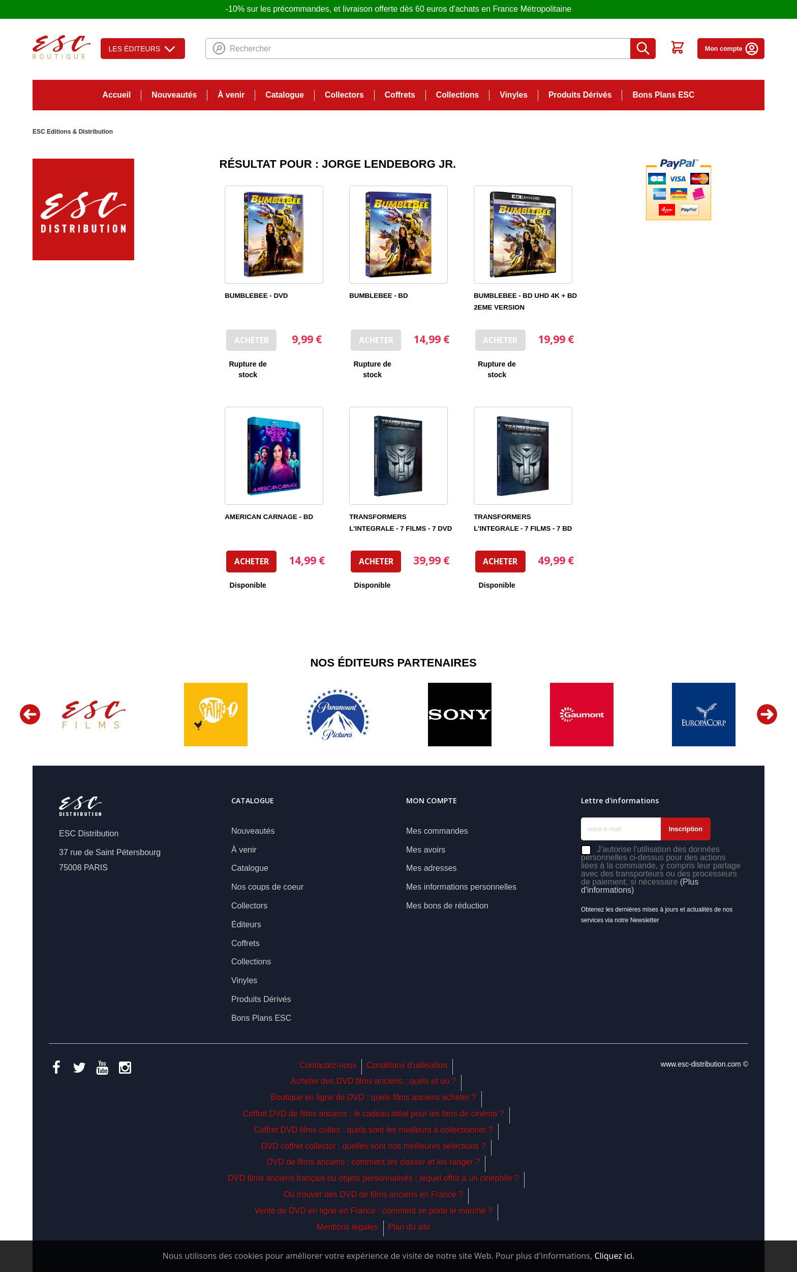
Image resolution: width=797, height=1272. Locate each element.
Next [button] (767, 714)
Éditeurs (246, 924)
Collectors (344, 94)
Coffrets (400, 94)
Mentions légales (347, 1227)
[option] (94, 714)
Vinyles (514, 94)
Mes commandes (437, 831)
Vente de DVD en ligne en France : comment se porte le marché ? (374, 1210)
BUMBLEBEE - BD (378, 295)
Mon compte (732, 48)
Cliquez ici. (614, 1255)
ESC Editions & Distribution (73, 131)
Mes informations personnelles (461, 887)
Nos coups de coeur (267, 887)
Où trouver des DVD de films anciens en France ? (373, 1194)
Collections (457, 94)
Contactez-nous (327, 1065)
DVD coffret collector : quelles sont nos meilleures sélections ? (373, 1146)
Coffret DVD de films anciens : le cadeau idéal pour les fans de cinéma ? (373, 1113)
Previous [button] (30, 714)
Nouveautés (174, 94)
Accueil (117, 94)
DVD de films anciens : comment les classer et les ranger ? (373, 1162)
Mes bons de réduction (447, 905)
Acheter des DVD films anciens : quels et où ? (373, 1081)
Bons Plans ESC (663, 94)
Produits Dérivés (580, 94)
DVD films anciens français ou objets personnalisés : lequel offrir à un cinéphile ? (373, 1178)
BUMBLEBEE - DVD (256, 295)
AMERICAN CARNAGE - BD (269, 517)
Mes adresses (431, 868)
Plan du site (409, 1227)
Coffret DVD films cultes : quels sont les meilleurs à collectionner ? (373, 1130)
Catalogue (284, 94)
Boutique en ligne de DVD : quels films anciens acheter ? (373, 1097)
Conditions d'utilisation (406, 1065)
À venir (231, 94)
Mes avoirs (425, 849)
